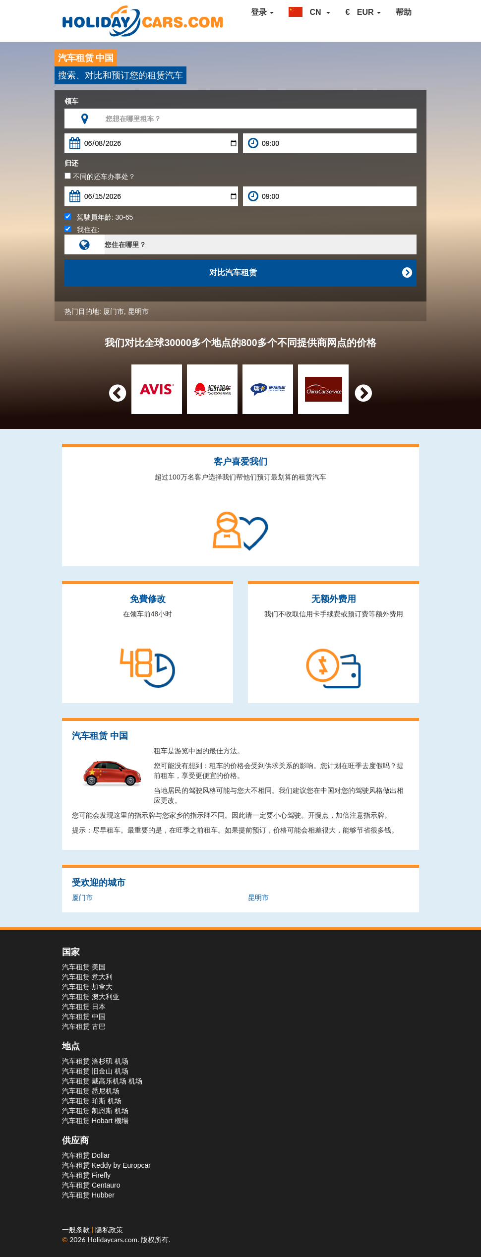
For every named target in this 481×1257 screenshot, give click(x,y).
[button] (309, 12)
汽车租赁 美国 (84, 967)
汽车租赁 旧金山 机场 (95, 1071)
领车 (71, 101)
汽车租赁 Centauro (91, 1185)
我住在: (82, 230)
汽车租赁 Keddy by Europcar (106, 1165)
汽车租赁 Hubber (88, 1195)
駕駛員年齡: (98, 217)
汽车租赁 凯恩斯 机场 (95, 1111)
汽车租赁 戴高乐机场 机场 (102, 1081)
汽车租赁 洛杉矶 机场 (95, 1061)
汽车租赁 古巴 (84, 1026)
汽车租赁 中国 (84, 1016)
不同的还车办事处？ (99, 176)
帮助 (404, 12)
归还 (71, 163)
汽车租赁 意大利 (87, 977)
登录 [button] (262, 12)
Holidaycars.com (112, 1239)
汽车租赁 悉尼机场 (91, 1091)
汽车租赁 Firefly (86, 1175)
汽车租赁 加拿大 (87, 987)
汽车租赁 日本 (84, 1007)
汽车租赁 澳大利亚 (91, 997)
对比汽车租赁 (310, 272)
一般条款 (77, 1229)
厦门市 (113, 311)
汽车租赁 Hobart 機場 (95, 1121)
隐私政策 (109, 1229)
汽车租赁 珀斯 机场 (91, 1101)
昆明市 (138, 311)
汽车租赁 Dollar (86, 1155)
